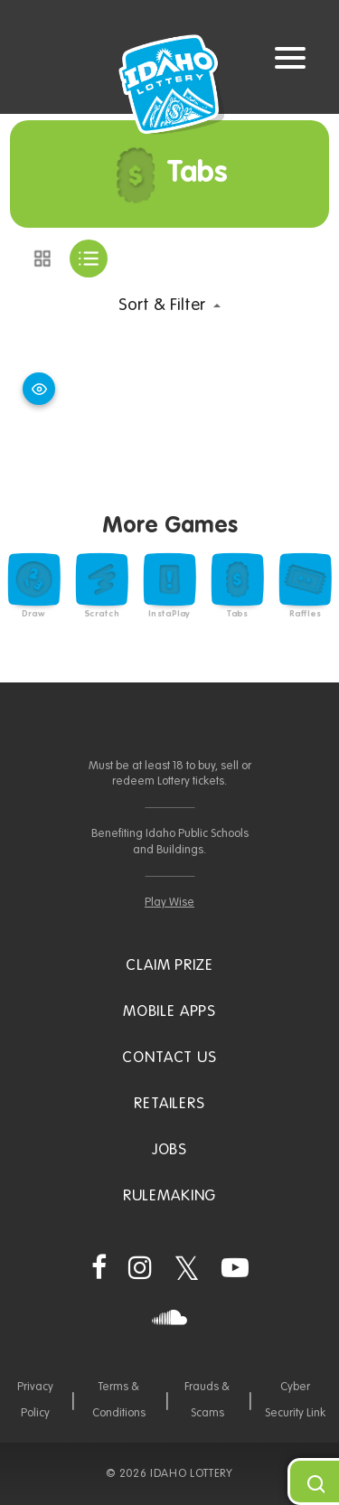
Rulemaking (170, 1196)
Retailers (169, 1104)
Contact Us (169, 1058)
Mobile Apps (169, 1012)
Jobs (169, 1150)
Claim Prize (169, 966)
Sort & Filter (161, 305)
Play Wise (169, 902)
